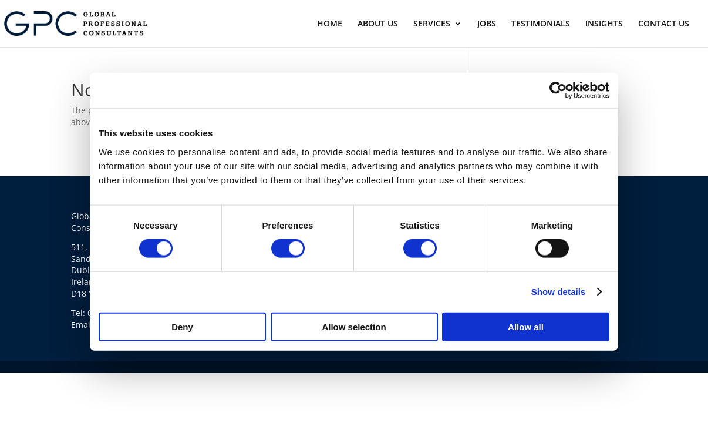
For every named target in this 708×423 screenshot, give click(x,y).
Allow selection (354, 326)
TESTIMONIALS (540, 24)
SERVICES (431, 24)
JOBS (486, 24)
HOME (329, 24)
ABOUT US (378, 24)
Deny (182, 326)
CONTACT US (663, 24)
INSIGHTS (604, 24)
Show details (558, 292)
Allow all (526, 326)
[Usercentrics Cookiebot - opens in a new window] (558, 90)
